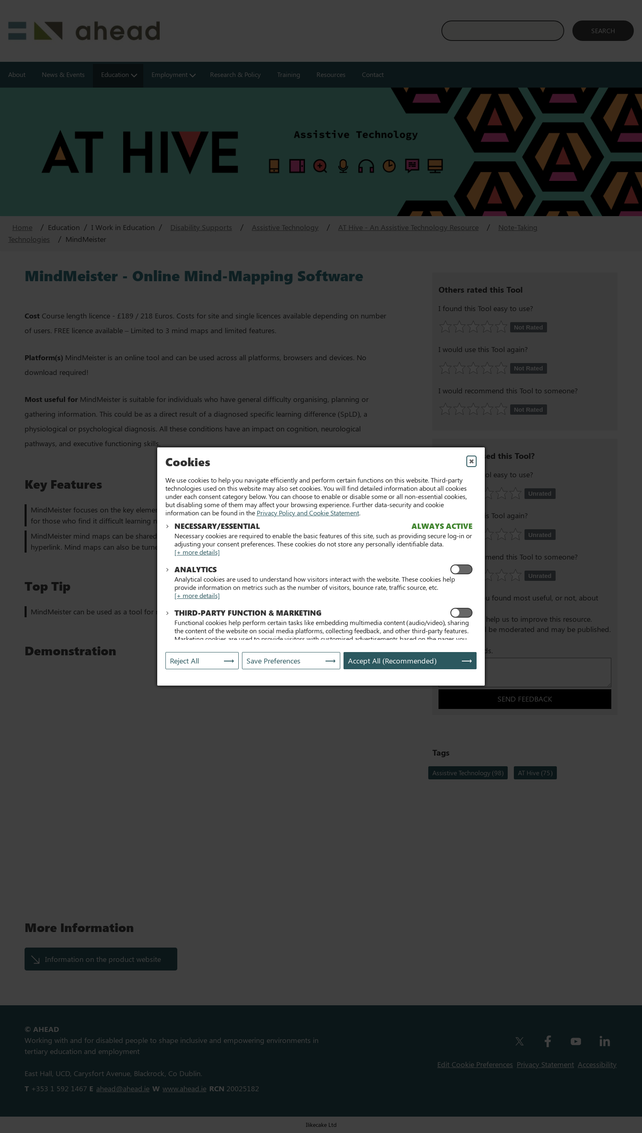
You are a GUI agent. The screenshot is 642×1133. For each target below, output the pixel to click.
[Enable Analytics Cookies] (461, 569)
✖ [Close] (471, 461)
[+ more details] (197, 552)
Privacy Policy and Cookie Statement (308, 512)
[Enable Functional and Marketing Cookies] (461, 613)
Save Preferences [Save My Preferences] (273, 661)
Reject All (184, 661)
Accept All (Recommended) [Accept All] (392, 661)
